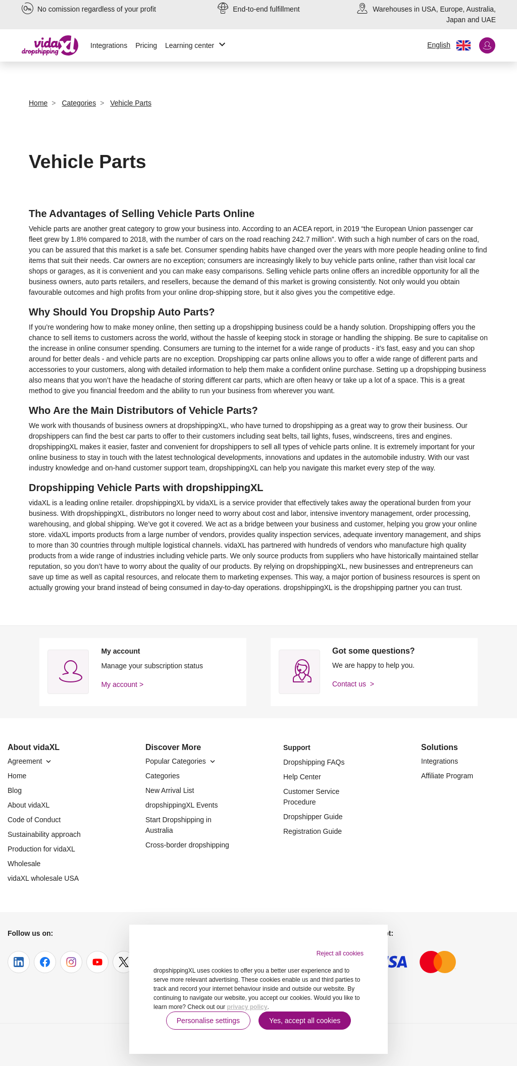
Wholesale (24, 864)
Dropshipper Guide (313, 817)
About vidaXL (28, 805)
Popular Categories (181, 761)
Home (17, 776)
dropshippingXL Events (181, 805)
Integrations (108, 45)
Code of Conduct (34, 820)
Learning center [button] (196, 45)
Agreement (30, 761)
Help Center (302, 777)
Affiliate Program (447, 776)
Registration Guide (312, 831)
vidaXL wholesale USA (43, 878)
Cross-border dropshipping (187, 845)
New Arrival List (169, 790)
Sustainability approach (44, 834)
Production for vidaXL (41, 849)
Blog (15, 790)
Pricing (146, 45)
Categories (162, 776)
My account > (122, 684)
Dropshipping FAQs (313, 762)
